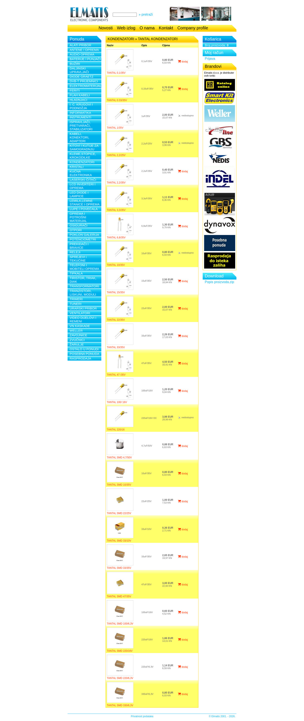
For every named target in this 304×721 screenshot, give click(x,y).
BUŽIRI (75, 63)
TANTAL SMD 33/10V (119, 540)
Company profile (192, 28)
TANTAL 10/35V (116, 264)
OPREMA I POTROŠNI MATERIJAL (78, 217)
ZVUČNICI (77, 340)
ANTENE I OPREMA (84, 50)
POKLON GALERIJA (84, 234)
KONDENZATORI (82, 162)
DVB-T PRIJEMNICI (84, 81)
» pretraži (146, 14)
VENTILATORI (80, 313)
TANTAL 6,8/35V (116, 237)
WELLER (76, 330)
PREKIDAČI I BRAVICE (79, 245)
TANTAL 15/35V (116, 292)
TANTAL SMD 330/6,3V (120, 705)
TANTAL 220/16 (116, 429)
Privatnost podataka (142, 716)
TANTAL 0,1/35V (116, 72)
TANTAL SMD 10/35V (119, 484)
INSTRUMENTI (80, 117)
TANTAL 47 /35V (116, 374)
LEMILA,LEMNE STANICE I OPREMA (84, 202)
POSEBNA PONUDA (84, 354)
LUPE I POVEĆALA (84, 209)
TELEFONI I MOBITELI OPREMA (84, 266)
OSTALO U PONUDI (84, 349)
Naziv (110, 45)
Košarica (213, 39)
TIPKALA (76, 273)
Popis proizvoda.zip (219, 282)
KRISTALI (77, 166)
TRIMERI (76, 299)
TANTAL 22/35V (116, 319)
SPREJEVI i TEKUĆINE (78, 258)
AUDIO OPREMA (82, 54)
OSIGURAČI (78, 225)
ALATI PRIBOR (80, 45)
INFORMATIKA (80, 112)
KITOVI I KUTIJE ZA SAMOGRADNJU (84, 147)
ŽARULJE (77, 344)
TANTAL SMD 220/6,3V (120, 678)
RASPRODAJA (80, 358)
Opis (144, 45)
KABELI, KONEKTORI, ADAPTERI (79, 137)
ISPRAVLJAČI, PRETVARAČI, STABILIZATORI (81, 125)
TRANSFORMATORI (84, 286)
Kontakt (166, 28)
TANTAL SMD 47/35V (119, 596)
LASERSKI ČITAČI (83, 179)
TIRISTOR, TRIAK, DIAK (83, 279)
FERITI (75, 90)
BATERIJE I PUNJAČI (85, 59)
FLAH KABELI (80, 95)
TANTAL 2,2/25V (116, 155)
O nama (147, 28)
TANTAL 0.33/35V (117, 100)
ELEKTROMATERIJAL (85, 86)
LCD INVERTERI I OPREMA (82, 186)
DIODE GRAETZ (82, 76)
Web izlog (126, 28)
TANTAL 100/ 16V (117, 402)
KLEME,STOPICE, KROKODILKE (83, 155)
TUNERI (75, 304)
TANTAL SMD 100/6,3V (120, 623)
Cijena (166, 45)
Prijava (210, 58)
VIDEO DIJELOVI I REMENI (83, 319)
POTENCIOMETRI (83, 239)
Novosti (106, 28)
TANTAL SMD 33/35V (119, 567)
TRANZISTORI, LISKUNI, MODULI (83, 292)
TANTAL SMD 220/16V (120, 650)
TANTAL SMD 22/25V (119, 513)
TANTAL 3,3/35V (116, 210)
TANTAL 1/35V (115, 127)
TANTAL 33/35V (116, 347)
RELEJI (75, 252)
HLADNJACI (78, 100)
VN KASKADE (80, 326)
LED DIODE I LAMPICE (79, 194)
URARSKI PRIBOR (83, 308)
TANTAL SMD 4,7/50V (119, 457)
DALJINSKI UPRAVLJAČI (79, 70)
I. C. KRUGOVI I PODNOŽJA (81, 106)
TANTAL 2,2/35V (116, 182)
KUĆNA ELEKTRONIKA (81, 173)
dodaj (183, 61)
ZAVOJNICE (78, 335)
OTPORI (76, 230)
